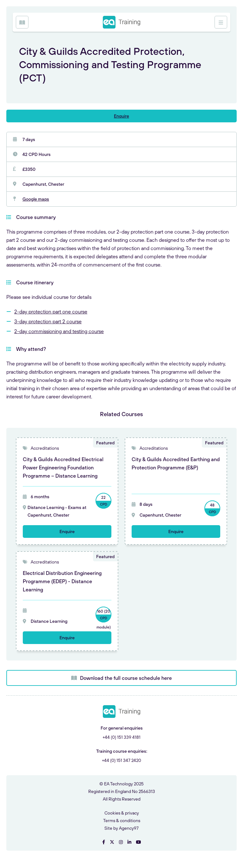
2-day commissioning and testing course (59, 331)
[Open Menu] (22, 22)
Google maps (35, 199)
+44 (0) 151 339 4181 (121, 737)
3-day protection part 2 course (48, 321)
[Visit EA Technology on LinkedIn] (129, 842)
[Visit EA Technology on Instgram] (121, 842)
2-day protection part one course (50, 311)
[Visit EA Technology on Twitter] (112, 842)
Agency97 (129, 828)
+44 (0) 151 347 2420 (121, 760)
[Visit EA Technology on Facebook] (103, 842)
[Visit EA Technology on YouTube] (138, 842)
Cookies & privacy (121, 813)
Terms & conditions (121, 820)
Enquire (121, 116)
